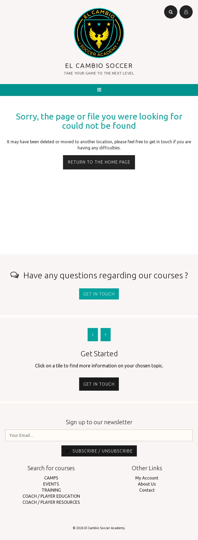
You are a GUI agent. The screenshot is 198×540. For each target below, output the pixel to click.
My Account (146, 478)
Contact (147, 490)
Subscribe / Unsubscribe (99, 451)
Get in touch (99, 294)
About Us (147, 484)
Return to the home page (99, 162)
